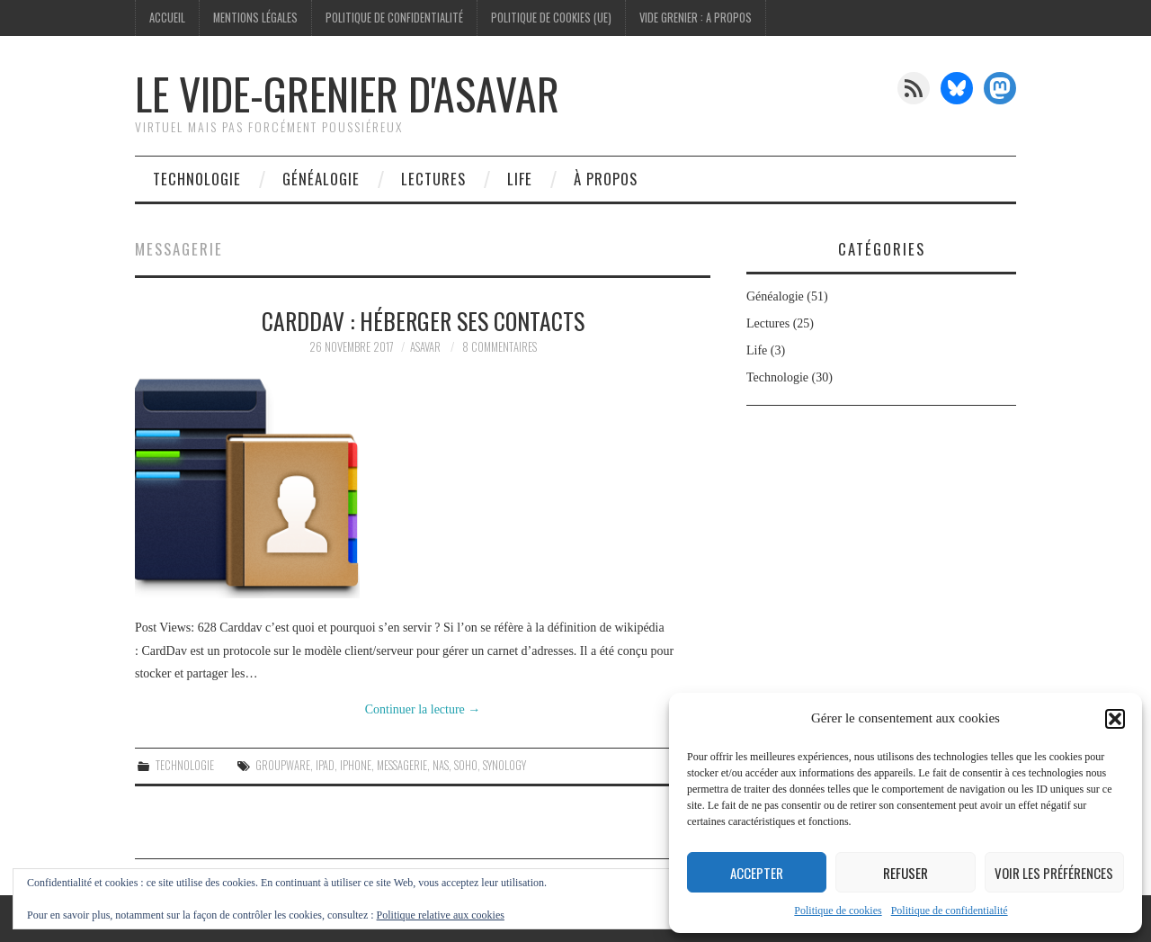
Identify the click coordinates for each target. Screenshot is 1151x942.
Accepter (756, 873)
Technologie (197, 178)
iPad (325, 765)
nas (441, 765)
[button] (1115, 719)
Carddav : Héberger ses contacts (423, 320)
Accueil (167, 17)
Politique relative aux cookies (440, 915)
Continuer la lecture (423, 709)
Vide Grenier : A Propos (695, 17)
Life (519, 178)
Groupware (282, 765)
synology (504, 765)
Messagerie (402, 765)
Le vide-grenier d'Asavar (347, 93)
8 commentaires (499, 346)
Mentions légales (255, 17)
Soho (465, 765)
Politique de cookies (837, 910)
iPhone (355, 765)
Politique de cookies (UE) (551, 17)
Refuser (905, 873)
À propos (606, 178)
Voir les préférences (1054, 873)
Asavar (425, 346)
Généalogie (321, 178)
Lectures (433, 178)
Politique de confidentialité (949, 910)
